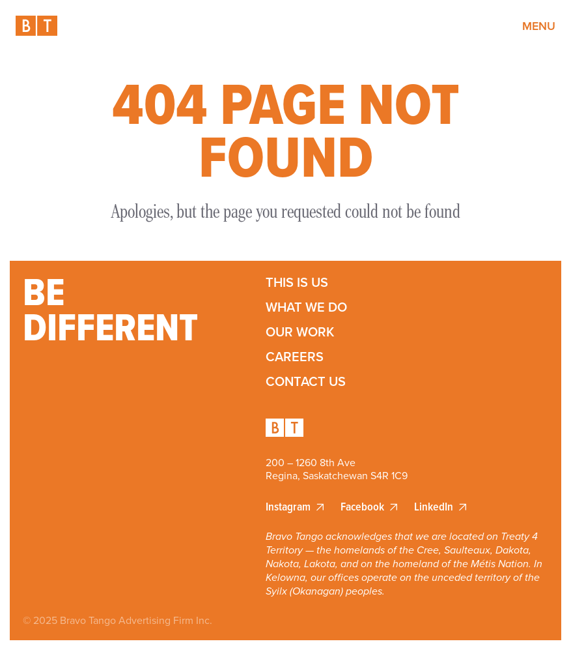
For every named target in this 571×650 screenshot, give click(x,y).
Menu (538, 26)
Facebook (362, 506)
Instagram (288, 506)
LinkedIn (433, 506)
